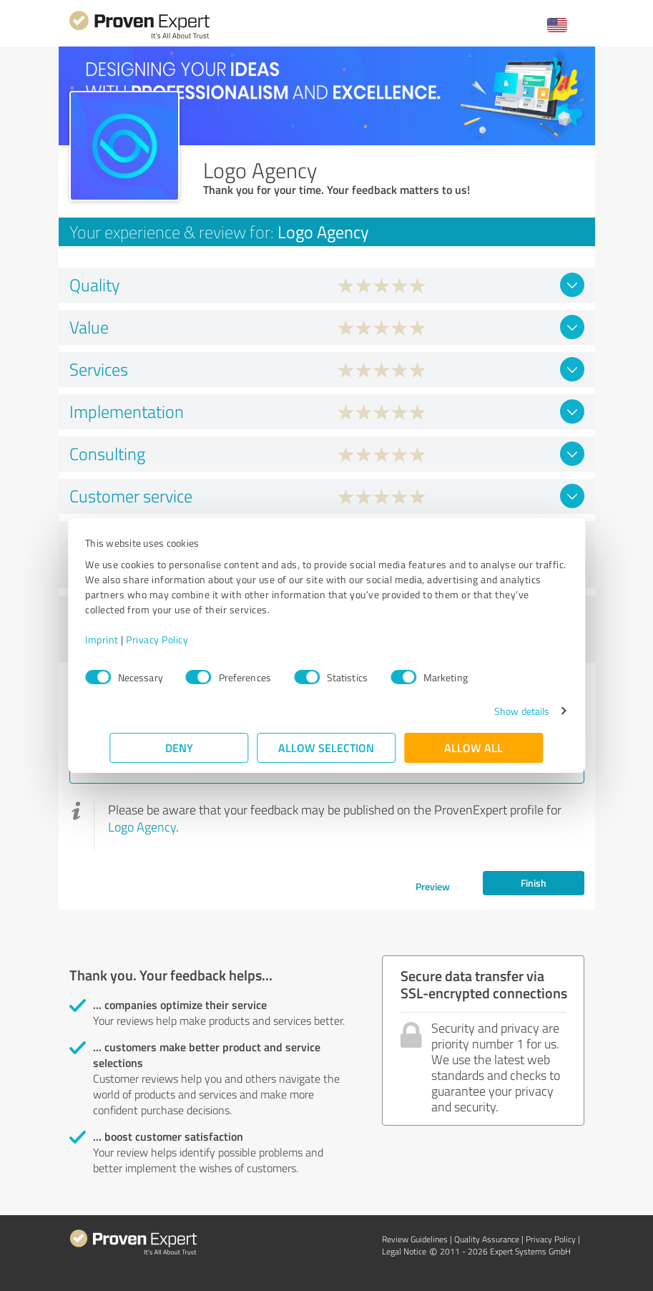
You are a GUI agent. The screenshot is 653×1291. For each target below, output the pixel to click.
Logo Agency (142, 826)
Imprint (127, 639)
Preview (433, 886)
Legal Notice (404, 1251)
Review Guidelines (415, 1239)
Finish (533, 883)
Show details (496, 711)
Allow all (474, 747)
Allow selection (327, 747)
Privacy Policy (182, 639)
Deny (179, 747)
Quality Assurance (486, 1239)
